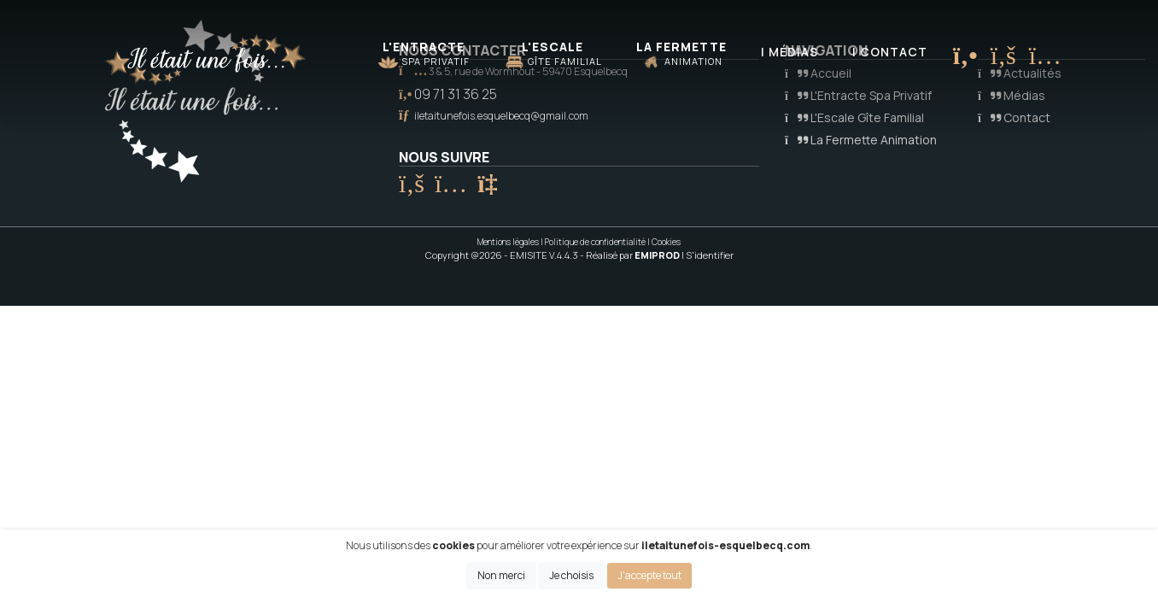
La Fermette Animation (861, 140)
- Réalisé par (630, 255)
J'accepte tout (649, 575)
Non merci (501, 575)
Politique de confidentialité (595, 242)
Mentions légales (508, 242)
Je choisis (571, 575)
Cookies (666, 242)
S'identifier (710, 255)
